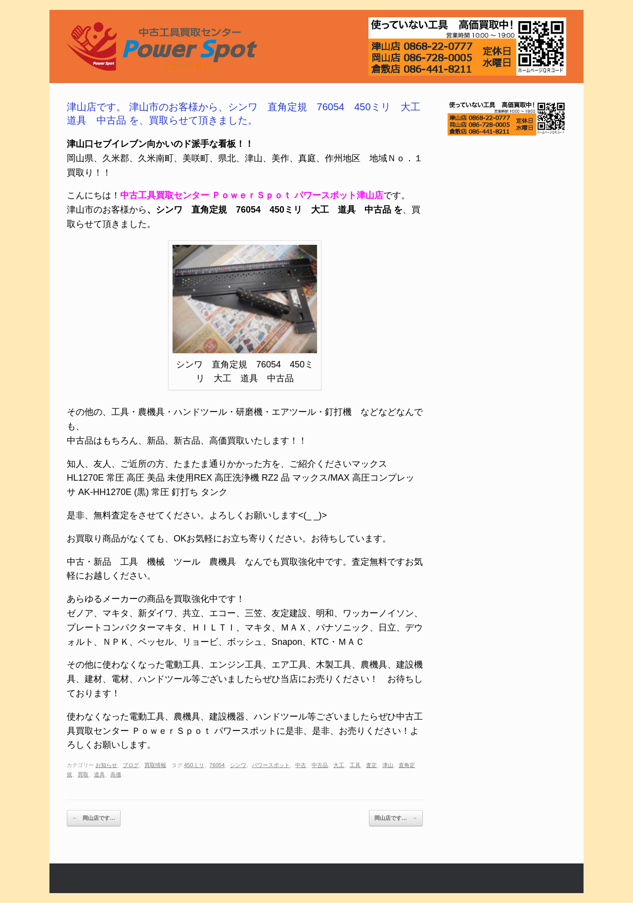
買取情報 (155, 765)
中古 (300, 765)
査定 (371, 765)
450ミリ (194, 765)
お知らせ (106, 765)
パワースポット (271, 765)
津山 (387, 765)
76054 (217, 765)
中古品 (320, 765)
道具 (99, 774)
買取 (83, 774)
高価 (115, 774)
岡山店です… (93, 818)
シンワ (238, 765)
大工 (338, 765)
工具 (355, 765)
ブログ (131, 765)
